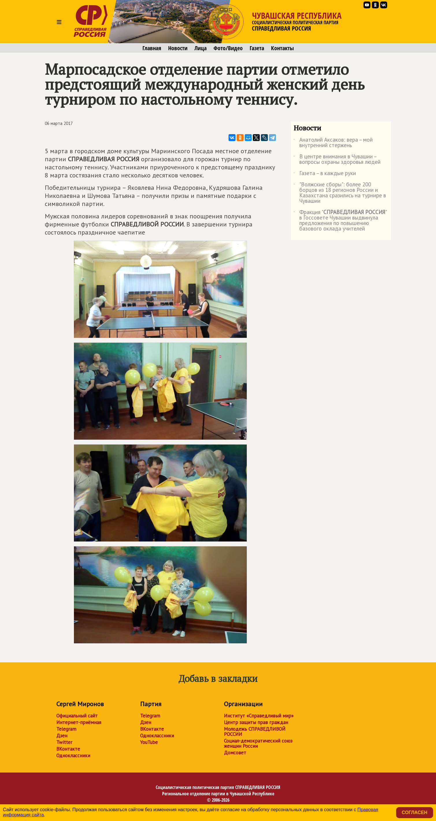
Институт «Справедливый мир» (259, 715)
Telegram (66, 729)
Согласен (414, 812)
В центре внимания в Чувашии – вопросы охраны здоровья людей (337, 159)
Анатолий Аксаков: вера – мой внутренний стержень (333, 143)
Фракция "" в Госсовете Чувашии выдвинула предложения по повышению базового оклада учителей (340, 220)
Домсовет (235, 752)
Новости (178, 48)
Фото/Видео (228, 48)
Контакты (282, 48)
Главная (151, 48)
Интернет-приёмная (78, 722)
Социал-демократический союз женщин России (258, 743)
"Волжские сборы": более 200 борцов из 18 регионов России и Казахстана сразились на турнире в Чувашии (340, 193)
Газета (257, 48)
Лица (200, 48)
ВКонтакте (68, 748)
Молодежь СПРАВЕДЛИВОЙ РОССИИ (254, 731)
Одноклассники (73, 755)
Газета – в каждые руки (325, 174)
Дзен (61, 735)
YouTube (149, 742)
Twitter (64, 742)
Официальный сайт (77, 715)
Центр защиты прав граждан (256, 722)
